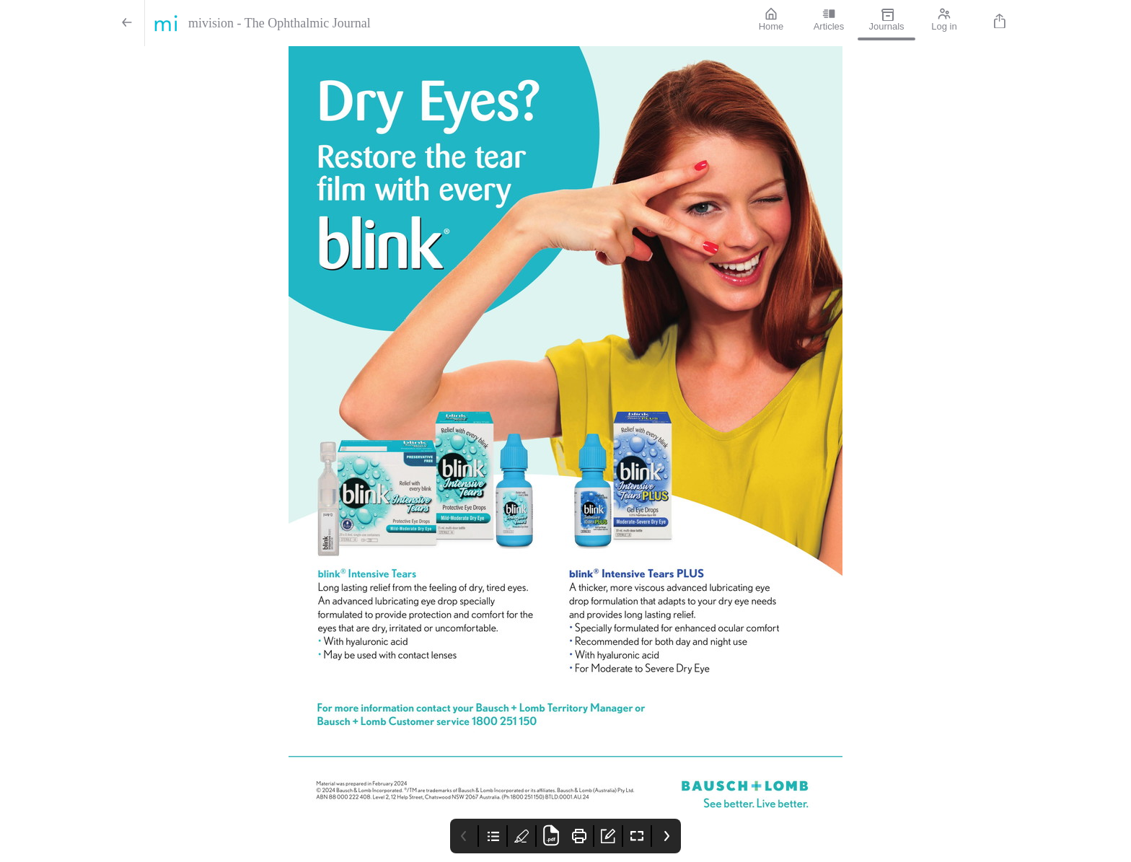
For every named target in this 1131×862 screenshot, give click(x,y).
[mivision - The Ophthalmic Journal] (443, 23)
